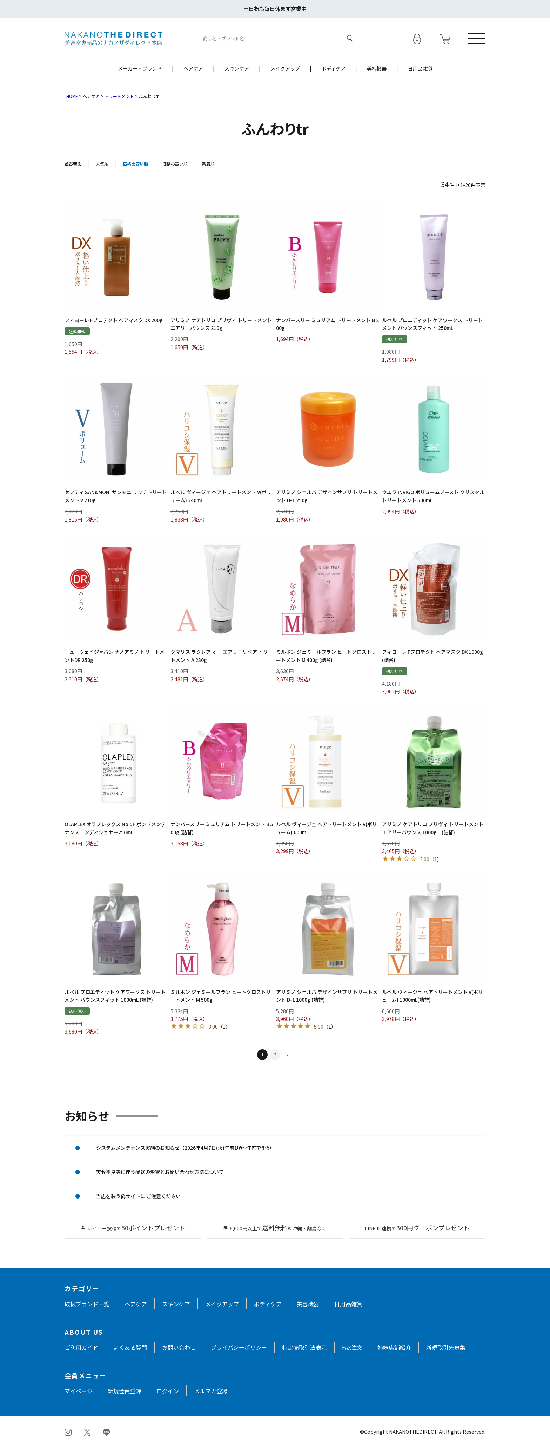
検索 (350, 38)
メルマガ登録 (211, 1391)
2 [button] (275, 1054)
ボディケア (333, 68)
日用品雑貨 (420, 68)
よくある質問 (130, 1347)
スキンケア (236, 68)
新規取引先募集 (445, 1347)
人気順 (102, 164)
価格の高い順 (175, 164)
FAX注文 (352, 1347)
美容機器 (377, 68)
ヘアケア (193, 68)
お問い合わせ (179, 1347)
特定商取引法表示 (304, 1347)
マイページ (79, 1391)
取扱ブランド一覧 (87, 1304)
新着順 (208, 164)
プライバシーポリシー (239, 1347)
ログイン (167, 1391)
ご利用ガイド (81, 1347)
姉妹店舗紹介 (394, 1347)
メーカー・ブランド (140, 68)
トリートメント (119, 96)
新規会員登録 (124, 1391)
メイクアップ (285, 68)
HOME (72, 96)
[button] (287, 1055)
